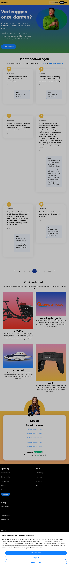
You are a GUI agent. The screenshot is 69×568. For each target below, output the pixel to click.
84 (39, 271)
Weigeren (36, 557)
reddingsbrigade (50, 318)
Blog (37, 485)
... (24, 271)
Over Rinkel (39, 477)
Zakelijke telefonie (6, 472)
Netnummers (5, 481)
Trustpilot (44, 63)
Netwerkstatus (5, 515)
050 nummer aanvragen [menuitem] (34, 446)
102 (49, 271)
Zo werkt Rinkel (5, 477)
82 (29, 271)
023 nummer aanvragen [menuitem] (34, 442)
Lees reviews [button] (9, 46)
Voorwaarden (5, 511)
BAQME (18, 331)
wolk (51, 383)
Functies (3, 485)
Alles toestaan (36, 553)
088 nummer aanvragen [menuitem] (34, 433)
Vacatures (39, 481)
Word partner (5, 506)
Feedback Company (56, 63)
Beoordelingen (40, 472)
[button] (62, 2)
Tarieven (3, 490)
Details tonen (36, 562)
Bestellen (5, 494)
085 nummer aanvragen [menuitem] (34, 429)
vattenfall (18, 370)
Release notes (5, 519)
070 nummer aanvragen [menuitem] (34, 438)
